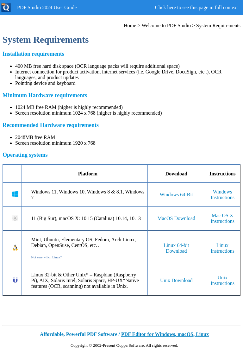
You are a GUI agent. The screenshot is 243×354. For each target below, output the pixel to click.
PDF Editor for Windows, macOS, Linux (165, 334)
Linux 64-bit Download (176, 248)
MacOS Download (177, 218)
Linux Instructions (222, 248)
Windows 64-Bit (176, 194)
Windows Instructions (222, 194)
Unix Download (176, 280)
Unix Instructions (222, 280)
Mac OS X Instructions (222, 218)
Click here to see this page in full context (196, 7)
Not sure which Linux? (46, 257)
